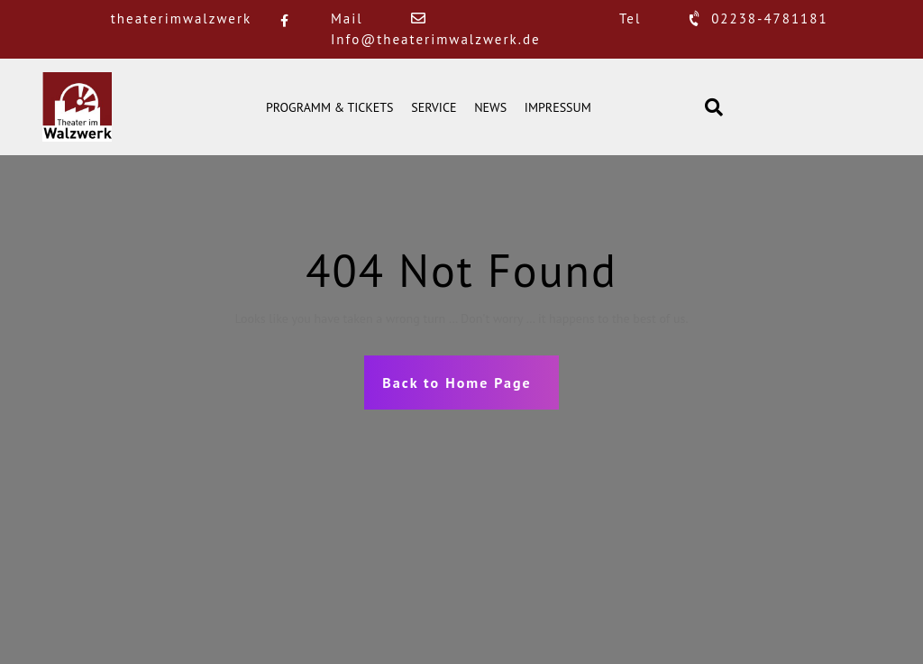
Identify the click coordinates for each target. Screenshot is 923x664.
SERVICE (433, 107)
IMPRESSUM (558, 107)
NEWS (490, 107)
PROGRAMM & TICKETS (330, 107)
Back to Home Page (456, 383)
